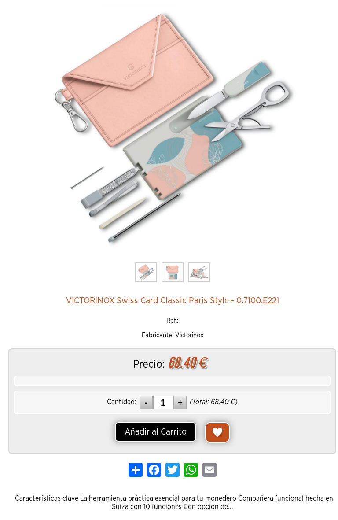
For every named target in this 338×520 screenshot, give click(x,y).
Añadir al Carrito (156, 432)
